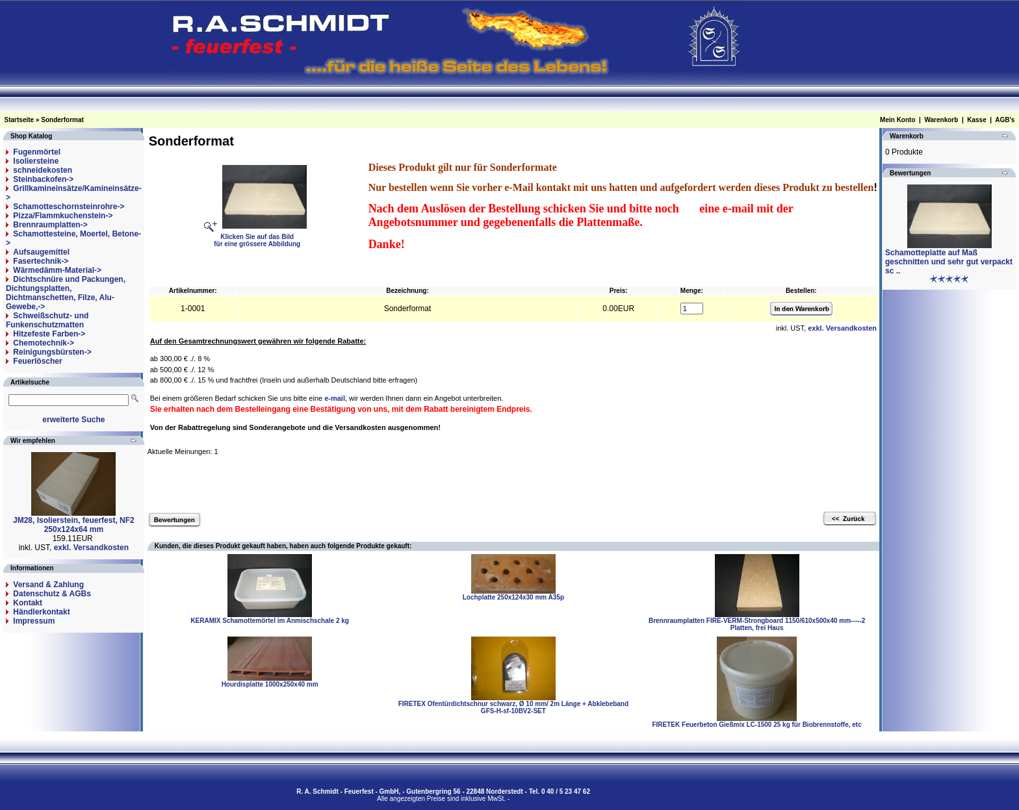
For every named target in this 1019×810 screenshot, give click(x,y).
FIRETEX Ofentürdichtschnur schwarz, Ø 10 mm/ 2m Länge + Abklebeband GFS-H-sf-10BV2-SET (513, 707)
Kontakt (27, 602)
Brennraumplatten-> (50, 224)
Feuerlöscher (37, 361)
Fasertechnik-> (40, 261)
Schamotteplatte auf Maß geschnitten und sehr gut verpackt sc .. (949, 261)
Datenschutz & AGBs (52, 593)
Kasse (976, 119)
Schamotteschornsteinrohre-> (68, 206)
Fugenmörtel (36, 152)
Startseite (19, 119)
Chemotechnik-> (43, 343)
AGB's (1004, 119)
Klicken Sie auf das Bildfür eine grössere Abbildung (260, 236)
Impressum (34, 621)
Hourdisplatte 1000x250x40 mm (270, 684)
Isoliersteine (35, 161)
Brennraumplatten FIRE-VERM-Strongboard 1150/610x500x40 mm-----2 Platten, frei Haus (757, 624)
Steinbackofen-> (43, 179)
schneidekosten (42, 170)
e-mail (334, 398)
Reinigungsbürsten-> (52, 352)
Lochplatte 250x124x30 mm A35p (513, 597)
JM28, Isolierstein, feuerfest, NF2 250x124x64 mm (74, 525)
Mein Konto (897, 119)
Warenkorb (941, 119)
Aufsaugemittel (41, 252)
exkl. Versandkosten (91, 547)
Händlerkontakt (41, 611)
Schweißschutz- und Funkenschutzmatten (47, 320)
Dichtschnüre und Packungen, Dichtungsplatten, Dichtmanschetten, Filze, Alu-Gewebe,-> (65, 293)
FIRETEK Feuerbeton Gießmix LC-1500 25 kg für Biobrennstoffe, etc (756, 724)
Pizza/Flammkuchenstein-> (62, 215)
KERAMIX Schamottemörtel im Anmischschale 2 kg (269, 620)
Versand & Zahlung (48, 584)
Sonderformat (62, 119)
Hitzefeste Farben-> (49, 333)
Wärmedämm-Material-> (57, 270)
